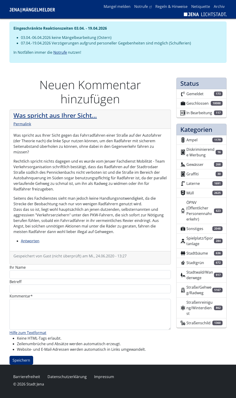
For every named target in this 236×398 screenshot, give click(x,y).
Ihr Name (18, 267)
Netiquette (200, 6)
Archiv (219, 6)
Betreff (16, 281)
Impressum (104, 376)
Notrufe (143, 6)
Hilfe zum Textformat (28, 332)
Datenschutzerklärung (67, 376)
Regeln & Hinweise (171, 6)
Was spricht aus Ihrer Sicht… (55, 115)
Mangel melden (117, 6)
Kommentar (20, 296)
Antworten (30, 240)
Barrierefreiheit (26, 376)
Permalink (22, 123)
